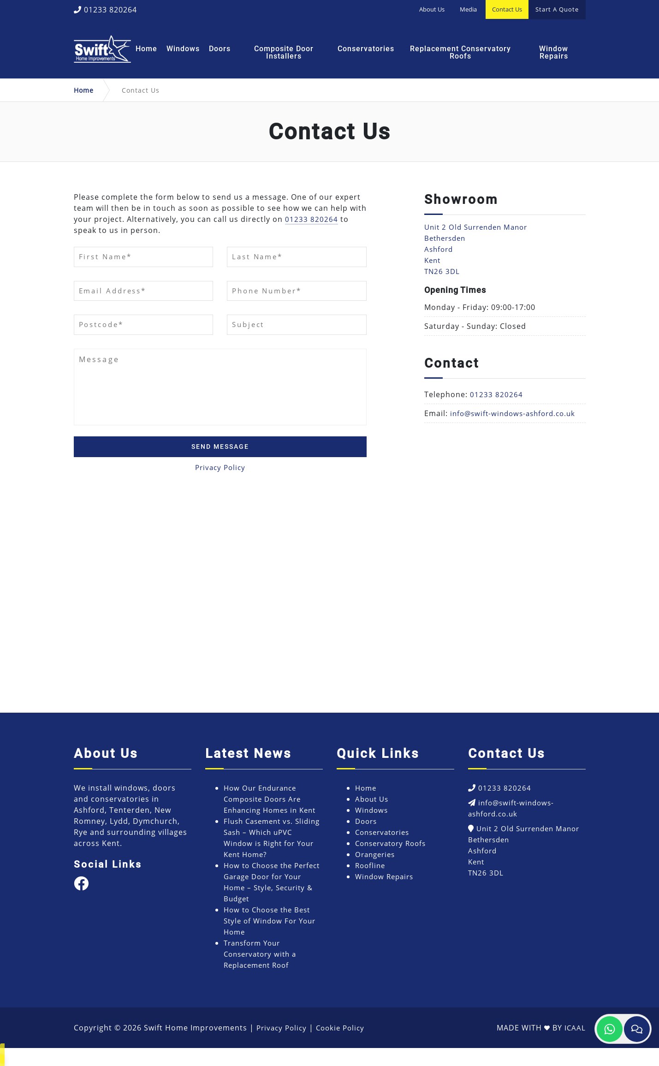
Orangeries (376, 861)
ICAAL (575, 1046)
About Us (432, 9)
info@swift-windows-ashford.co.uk (516, 413)
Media (468, 9)
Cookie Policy (345, 1046)
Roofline (371, 872)
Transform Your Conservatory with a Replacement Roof (263, 972)
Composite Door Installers (284, 52)
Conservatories (366, 48)
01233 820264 (105, 10)
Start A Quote (557, 9)
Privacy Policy (220, 475)
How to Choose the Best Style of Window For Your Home (273, 939)
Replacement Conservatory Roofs (460, 52)
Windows (183, 48)
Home (146, 48)
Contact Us (507, 9)
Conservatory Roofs (393, 850)
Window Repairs (553, 52)
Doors (220, 48)
